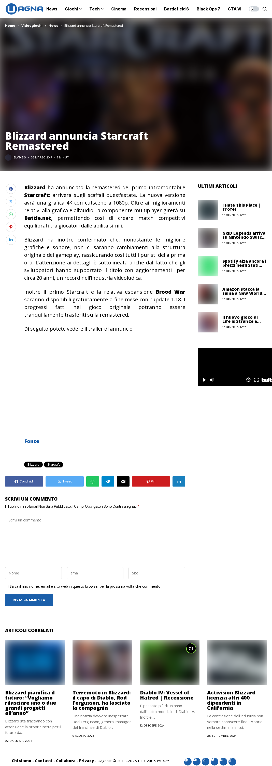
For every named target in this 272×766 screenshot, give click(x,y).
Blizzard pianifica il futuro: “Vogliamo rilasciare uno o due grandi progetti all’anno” (30, 702)
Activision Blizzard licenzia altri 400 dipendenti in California (231, 700)
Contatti (43, 760)
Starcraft (53, 464)
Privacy (86, 760)
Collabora (66, 760)
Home (10, 25)
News (53, 25)
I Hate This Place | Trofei (241, 207)
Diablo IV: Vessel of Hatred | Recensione (166, 695)
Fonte (31, 441)
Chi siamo (21, 760)
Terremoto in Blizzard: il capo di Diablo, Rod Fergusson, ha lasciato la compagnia (102, 700)
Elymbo (19, 157)
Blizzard (33, 464)
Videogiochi (31, 25)
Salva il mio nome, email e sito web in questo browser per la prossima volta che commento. (85, 586)
